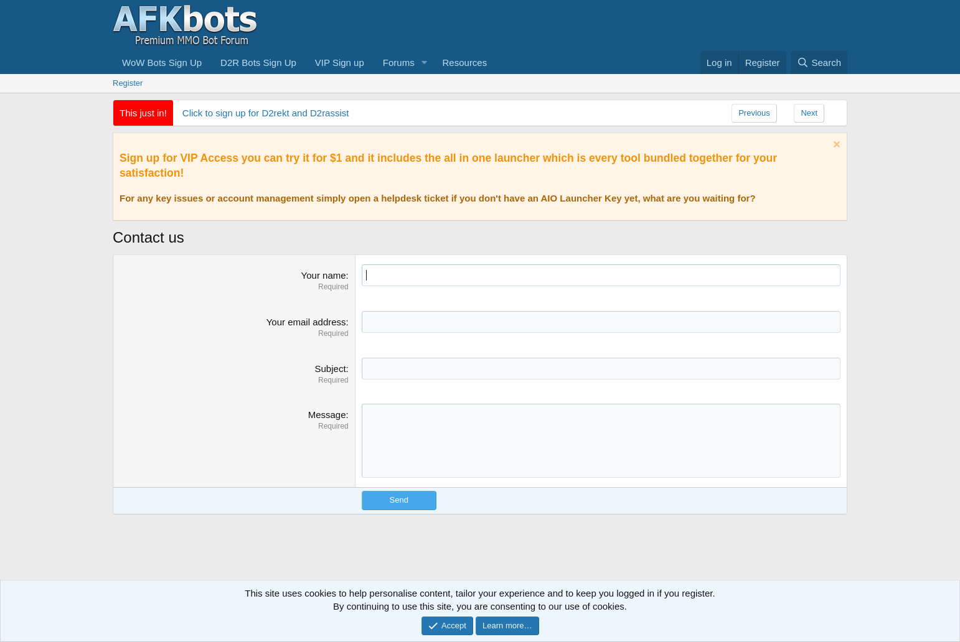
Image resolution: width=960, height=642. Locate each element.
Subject (330, 368)
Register (128, 83)
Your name (323, 275)
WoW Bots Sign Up (162, 62)
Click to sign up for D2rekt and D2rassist (265, 113)
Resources (465, 62)
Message (327, 414)
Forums (399, 62)
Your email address (306, 322)
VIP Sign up (339, 62)
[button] (424, 62)
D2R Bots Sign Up (258, 62)
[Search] (819, 62)
